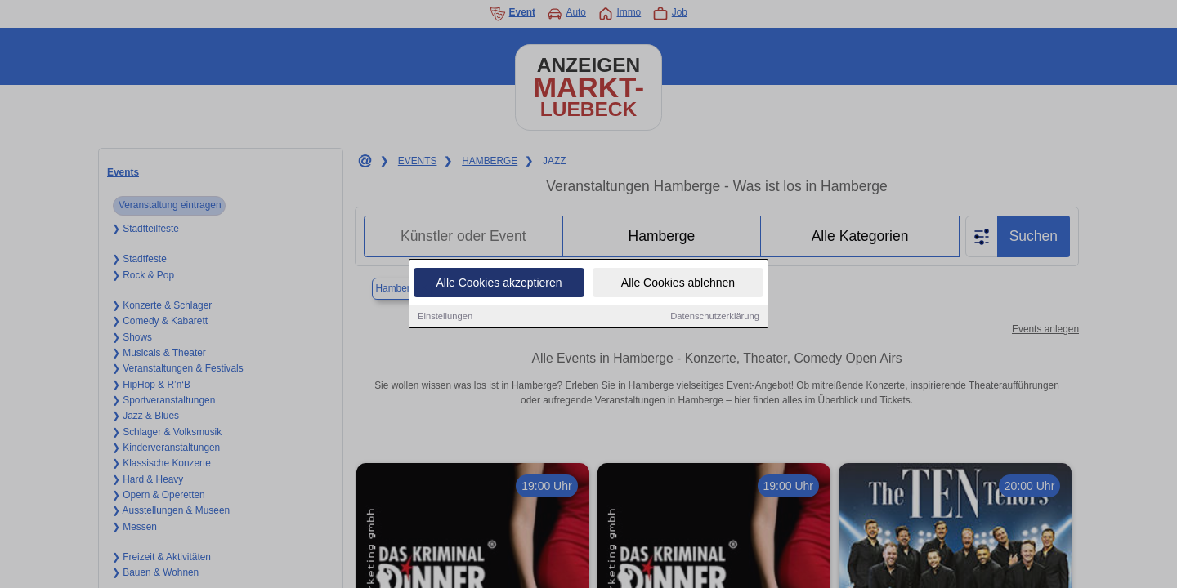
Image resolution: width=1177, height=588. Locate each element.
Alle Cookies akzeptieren (499, 283)
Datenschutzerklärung (714, 317)
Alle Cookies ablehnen (678, 283)
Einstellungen (445, 317)
